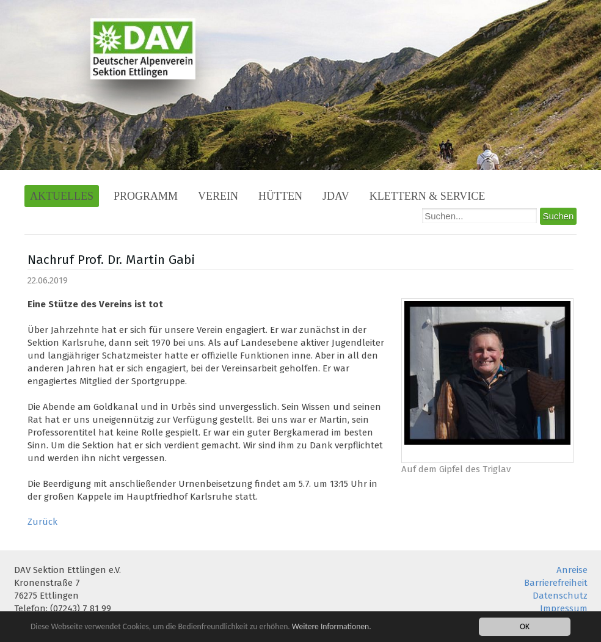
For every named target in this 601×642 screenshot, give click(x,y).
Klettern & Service (428, 196)
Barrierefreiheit (556, 582)
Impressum (564, 608)
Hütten (280, 196)
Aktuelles (61, 196)
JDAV (335, 196)
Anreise (572, 569)
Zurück (42, 521)
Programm (146, 196)
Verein (218, 196)
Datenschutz (560, 595)
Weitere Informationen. (331, 627)
